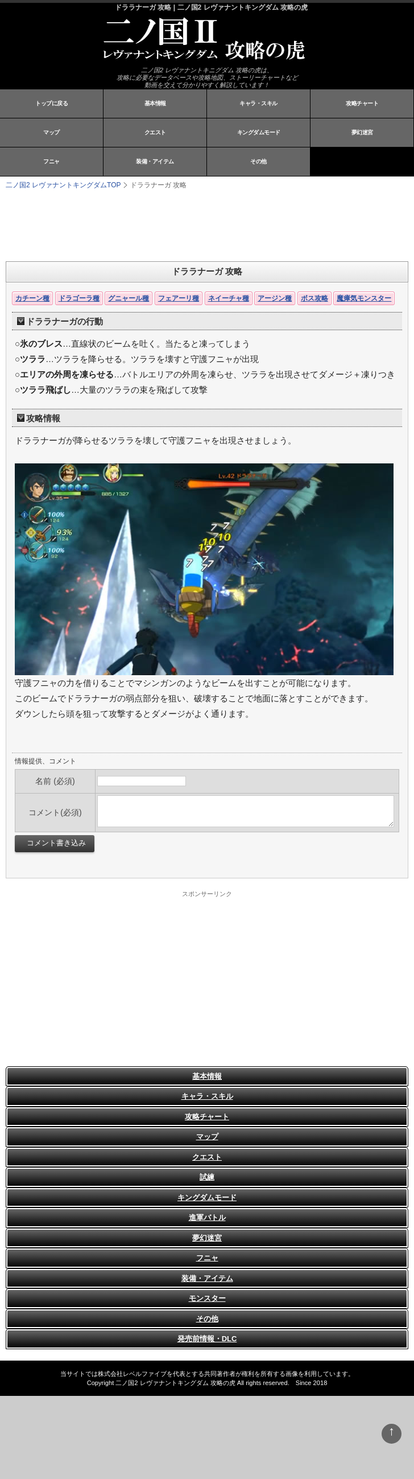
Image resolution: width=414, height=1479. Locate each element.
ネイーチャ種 (228, 298)
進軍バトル (207, 1217)
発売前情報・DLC (207, 1338)
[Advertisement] (148, 224)
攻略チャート (362, 103)
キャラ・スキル (258, 103)
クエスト (155, 132)
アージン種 (275, 298)
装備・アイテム (155, 161)
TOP (63, 185)
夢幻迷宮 (362, 132)
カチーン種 (32, 298)
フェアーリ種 (178, 298)
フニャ (51, 161)
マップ (51, 132)
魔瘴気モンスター (364, 298)
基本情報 (155, 103)
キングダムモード (258, 132)
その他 (258, 161)
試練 (207, 1177)
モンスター (207, 1298)
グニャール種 (128, 298)
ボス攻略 (314, 298)
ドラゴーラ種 (79, 298)
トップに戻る (51, 103)
